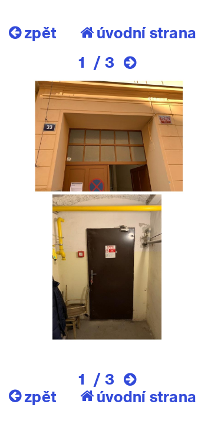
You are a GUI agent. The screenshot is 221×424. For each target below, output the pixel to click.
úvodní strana (138, 32)
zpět (33, 32)
